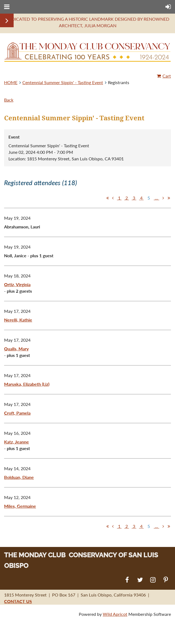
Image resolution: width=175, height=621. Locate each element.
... (156, 197)
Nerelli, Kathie (18, 319)
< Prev (113, 198)
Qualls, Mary (16, 348)
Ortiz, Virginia (17, 284)
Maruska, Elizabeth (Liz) (26, 384)
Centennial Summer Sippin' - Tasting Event (62, 82)
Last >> (169, 198)
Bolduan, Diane (19, 477)
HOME (10, 82)
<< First (107, 198)
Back (8, 99)
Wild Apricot (115, 614)
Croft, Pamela (17, 412)
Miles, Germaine (20, 506)
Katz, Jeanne (16, 441)
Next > (163, 198)
